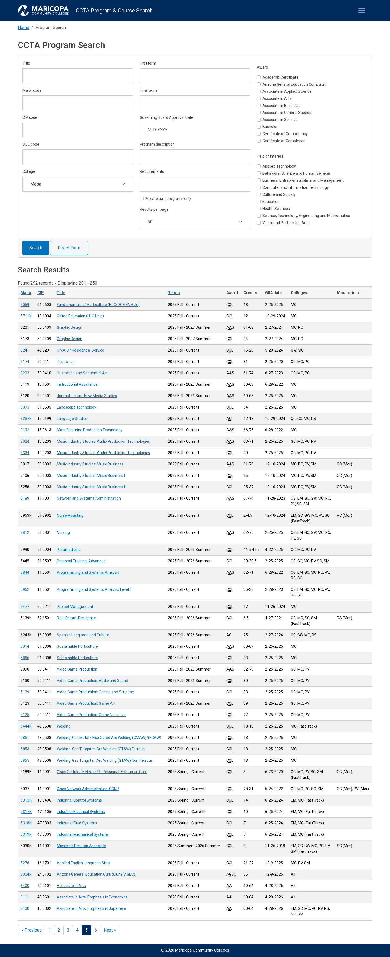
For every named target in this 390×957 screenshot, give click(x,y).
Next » (110, 930)
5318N (26, 823)
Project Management (75, 606)
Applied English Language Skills (83, 863)
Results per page (154, 209)
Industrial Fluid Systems (77, 823)
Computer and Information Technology (295, 187)
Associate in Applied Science (286, 91)
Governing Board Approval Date (166, 117)
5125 (25, 715)
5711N (26, 316)
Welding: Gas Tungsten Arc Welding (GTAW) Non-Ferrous (105, 760)
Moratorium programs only (168, 198)
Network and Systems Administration (89, 498)
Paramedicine (69, 549)
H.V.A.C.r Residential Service (80, 350)
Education (271, 201)
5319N (26, 834)
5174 (25, 361)
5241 (25, 350)
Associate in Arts (276, 98)
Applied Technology (279, 166)
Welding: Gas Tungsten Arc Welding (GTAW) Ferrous (101, 749)
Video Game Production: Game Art (86, 703)
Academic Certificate (280, 77)
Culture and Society (279, 194)
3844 (25, 572)
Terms (174, 293)
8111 (25, 897)
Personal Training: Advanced (81, 561)
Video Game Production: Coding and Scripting (95, 692)
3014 (25, 646)
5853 (25, 749)
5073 (25, 407)
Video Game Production (77, 669)
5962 (25, 589)
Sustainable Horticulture (77, 646)
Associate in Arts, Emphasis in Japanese (91, 908)
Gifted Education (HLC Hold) (80, 316)
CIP (40, 293)
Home (23, 27)
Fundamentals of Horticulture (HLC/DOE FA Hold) (98, 304)
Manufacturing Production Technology (89, 430)
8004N (26, 874)
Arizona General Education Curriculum (294, 84)
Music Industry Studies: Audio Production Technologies (103, 441)
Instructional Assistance (77, 384)
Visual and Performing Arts (285, 223)
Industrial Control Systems (79, 800)
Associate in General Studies (286, 112)
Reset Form (69, 247)
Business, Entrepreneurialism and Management (303, 180)
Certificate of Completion (284, 141)
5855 (25, 760)
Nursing (63, 532)
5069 (25, 304)
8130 (25, 908)
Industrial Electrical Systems (81, 811)
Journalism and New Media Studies (87, 396)
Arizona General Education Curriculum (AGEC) (96, 874)
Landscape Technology (76, 407)
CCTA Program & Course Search (114, 10)
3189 (25, 498)
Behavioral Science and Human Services (296, 173)
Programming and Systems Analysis (88, 572)
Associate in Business (281, 105)
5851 (25, 737)
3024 (25, 441)
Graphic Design (69, 327)
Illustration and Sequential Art (82, 373)
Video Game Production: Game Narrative (91, 715)
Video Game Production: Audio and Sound (92, 680)
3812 (25, 532)
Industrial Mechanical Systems (83, 834)
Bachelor (270, 127)
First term (148, 63)
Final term (148, 90)
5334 (25, 453)
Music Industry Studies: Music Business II (91, 487)
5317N (26, 811)
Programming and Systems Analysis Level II (94, 589)
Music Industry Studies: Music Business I (91, 475)
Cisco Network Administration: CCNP (88, 789)
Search (35, 247)
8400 (25, 885)
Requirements (152, 171)
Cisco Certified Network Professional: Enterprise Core (102, 772)
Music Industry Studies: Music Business (90, 464)
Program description (157, 144)
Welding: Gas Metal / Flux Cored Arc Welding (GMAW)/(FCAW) (109, 737)
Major (26, 293)
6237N (26, 418)
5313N (26, 800)
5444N (26, 726)
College (28, 171)
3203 (25, 373)
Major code (31, 90)
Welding (63, 726)
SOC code (30, 144)
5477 (25, 606)
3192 (25, 430)
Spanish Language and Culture (83, 635)
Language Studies (72, 418)
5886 (25, 658)
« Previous (31, 930)
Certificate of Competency (285, 134)
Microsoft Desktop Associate (81, 846)
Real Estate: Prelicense (76, 618)
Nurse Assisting (70, 515)
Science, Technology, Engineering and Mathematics (306, 215)
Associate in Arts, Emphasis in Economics (92, 897)
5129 (25, 692)
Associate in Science (280, 119)
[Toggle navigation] (361, 10)
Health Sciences (276, 208)
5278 (25, 863)
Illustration (66, 361)
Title (26, 63)
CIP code (29, 117)
